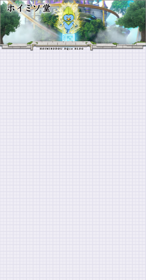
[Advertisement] (73, 128)
